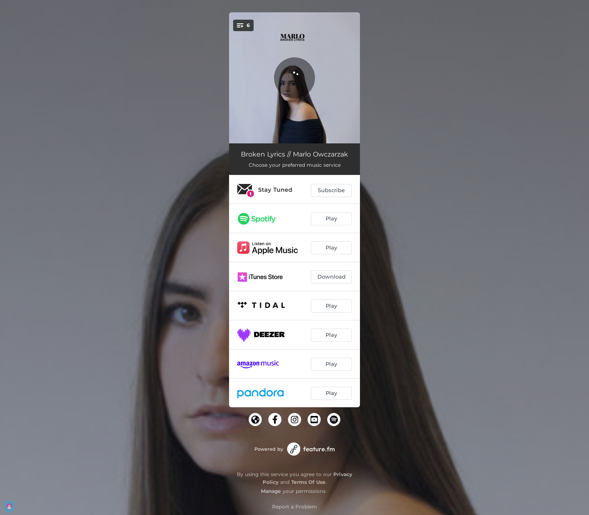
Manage (271, 491)
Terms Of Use (308, 482)
